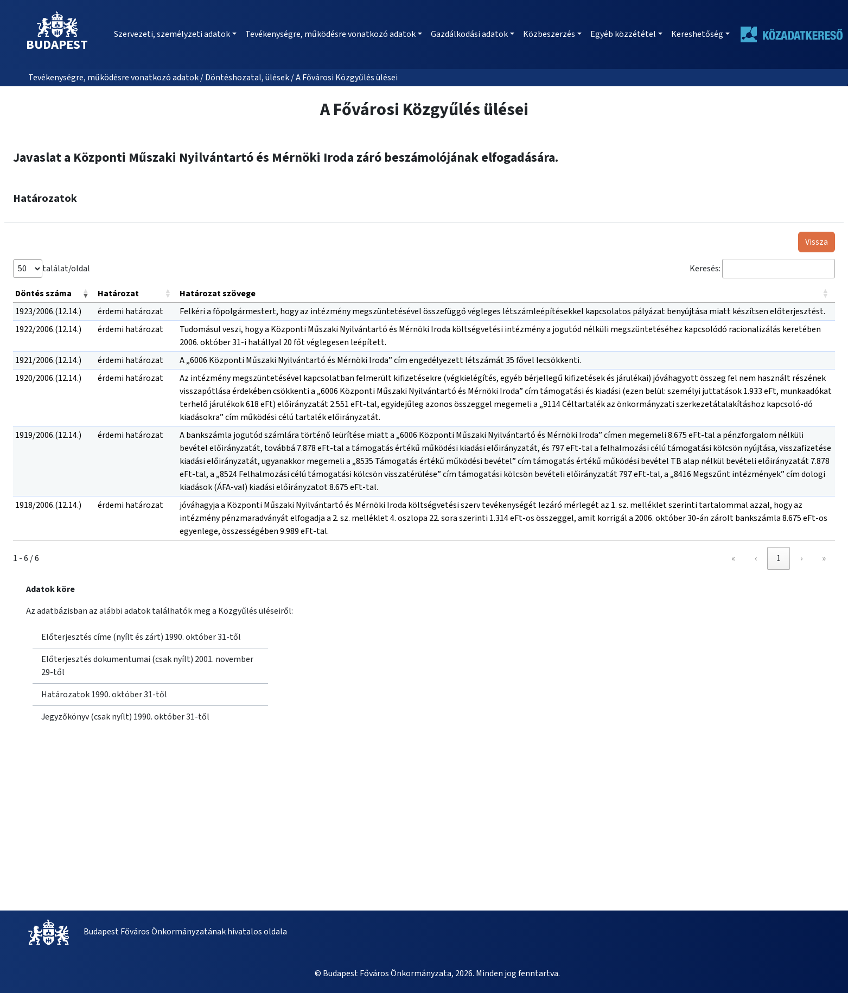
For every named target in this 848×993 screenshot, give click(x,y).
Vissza (816, 242)
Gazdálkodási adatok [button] (469, 34)
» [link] (824, 558)
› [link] (801, 558)
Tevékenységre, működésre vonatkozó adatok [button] (330, 34)
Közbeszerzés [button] (549, 34)
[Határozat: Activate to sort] (136, 294)
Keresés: (705, 269)
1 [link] (778, 558)
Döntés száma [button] (43, 294)
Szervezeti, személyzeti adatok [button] (172, 34)
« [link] (733, 558)
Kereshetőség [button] (697, 34)
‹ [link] (756, 558)
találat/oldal (66, 269)
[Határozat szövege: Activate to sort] (506, 294)
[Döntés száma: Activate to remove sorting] (54, 294)
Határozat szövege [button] (218, 294)
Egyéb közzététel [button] (623, 34)
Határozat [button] (118, 294)
